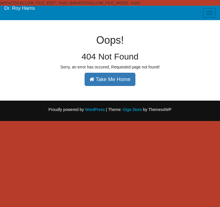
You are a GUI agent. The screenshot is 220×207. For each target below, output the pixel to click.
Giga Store (132, 109)
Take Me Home (110, 79)
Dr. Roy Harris (19, 8)
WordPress (95, 109)
